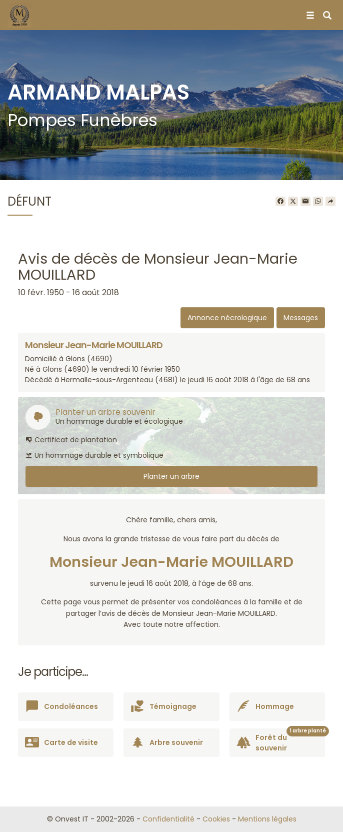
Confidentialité (168, 819)
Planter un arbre (172, 476)
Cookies (216, 819)
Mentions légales (267, 819)
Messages (301, 318)
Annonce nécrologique (227, 318)
